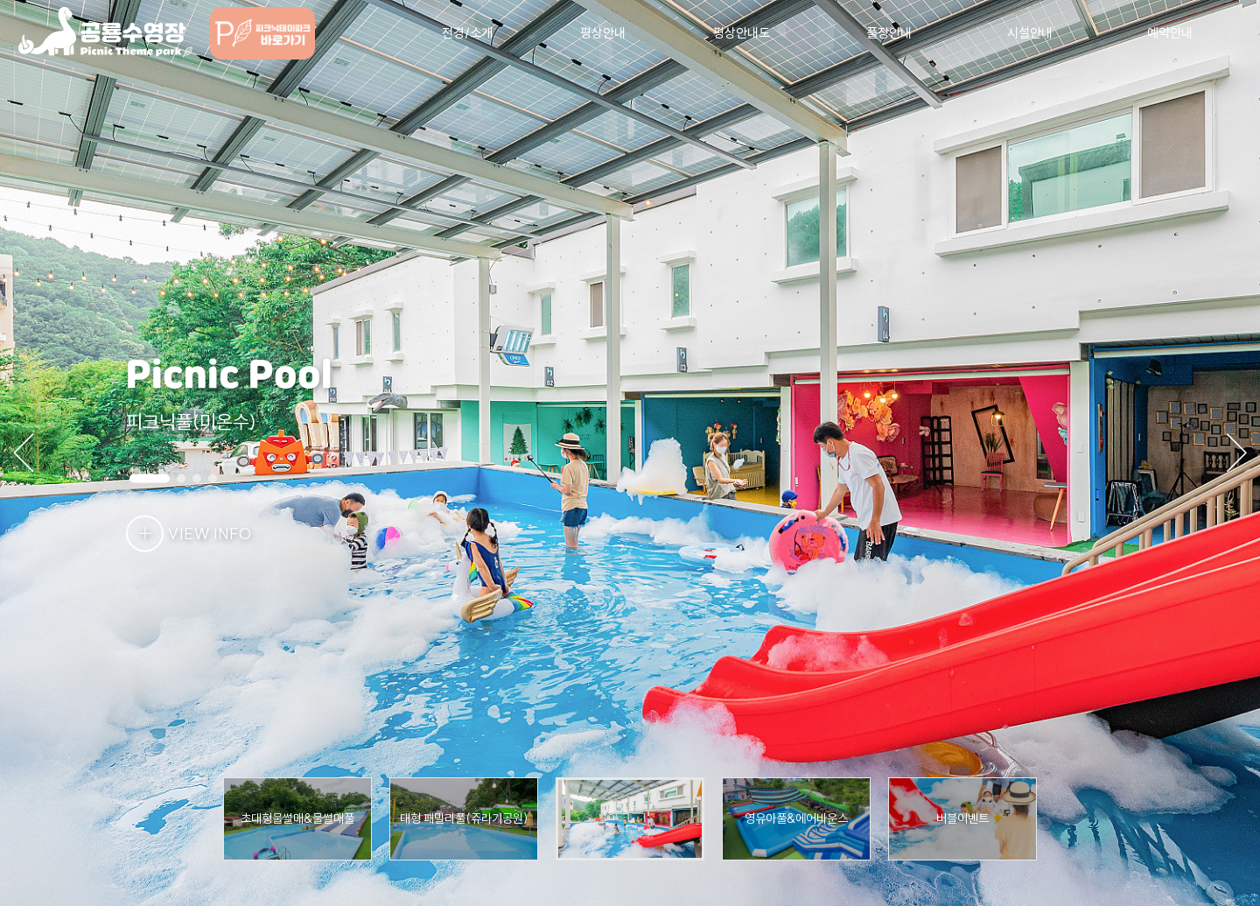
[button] (1234, 453)
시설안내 (1030, 33)
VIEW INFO (189, 533)
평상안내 (603, 33)
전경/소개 (467, 33)
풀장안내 (889, 33)
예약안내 (1170, 33)
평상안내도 (741, 33)
